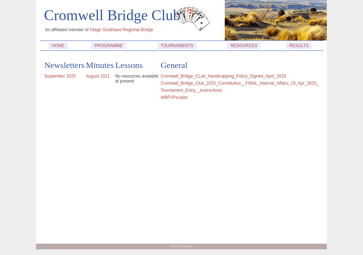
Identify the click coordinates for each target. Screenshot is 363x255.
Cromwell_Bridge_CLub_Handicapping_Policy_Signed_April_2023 (223, 76)
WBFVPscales (174, 97)
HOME (58, 45)
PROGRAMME (108, 45)
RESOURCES (243, 45)
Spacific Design (181, 246)
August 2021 (98, 76)
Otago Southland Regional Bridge (121, 29)
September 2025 (60, 76)
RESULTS (299, 45)
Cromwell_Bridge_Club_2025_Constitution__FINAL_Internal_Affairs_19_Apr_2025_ (240, 83)
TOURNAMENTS (177, 45)
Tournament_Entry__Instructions (191, 90)
